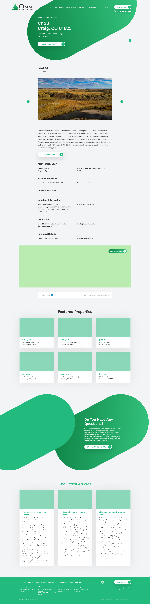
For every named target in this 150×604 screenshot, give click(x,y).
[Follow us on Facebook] (130, 40)
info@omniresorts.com (124, 589)
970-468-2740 (126, 587)
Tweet (48, 295)
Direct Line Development (123, 599)
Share (43, 295)
